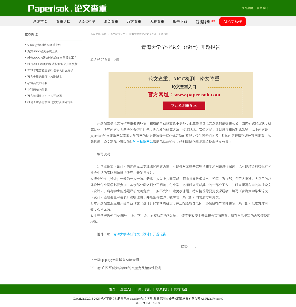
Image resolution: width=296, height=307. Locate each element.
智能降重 (205, 21)
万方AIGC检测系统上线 (41, 51)
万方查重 (134, 21)
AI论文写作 (232, 21)
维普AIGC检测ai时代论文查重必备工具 (51, 57)
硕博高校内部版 (36, 83)
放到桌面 (247, 8)
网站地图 (180, 289)
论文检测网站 (143, 142)
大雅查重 (157, 21)
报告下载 (180, 21)
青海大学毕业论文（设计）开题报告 (139, 234)
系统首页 (40, 21)
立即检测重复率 (184, 106)
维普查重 (111, 21)
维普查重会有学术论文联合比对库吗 (49, 102)
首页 (104, 34)
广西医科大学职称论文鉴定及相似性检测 (131, 268)
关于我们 (144, 289)
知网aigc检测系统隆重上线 (43, 44)
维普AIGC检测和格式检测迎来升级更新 (51, 64)
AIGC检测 (87, 21)
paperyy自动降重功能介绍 (120, 259)
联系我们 (162, 289)
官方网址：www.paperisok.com (184, 95)
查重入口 (63, 21)
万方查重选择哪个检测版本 (43, 76)
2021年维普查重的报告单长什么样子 (49, 70)
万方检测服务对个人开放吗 (43, 95)
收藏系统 (262, 8)
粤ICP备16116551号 (148, 303)
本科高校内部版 (36, 89)
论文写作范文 (117, 34)
